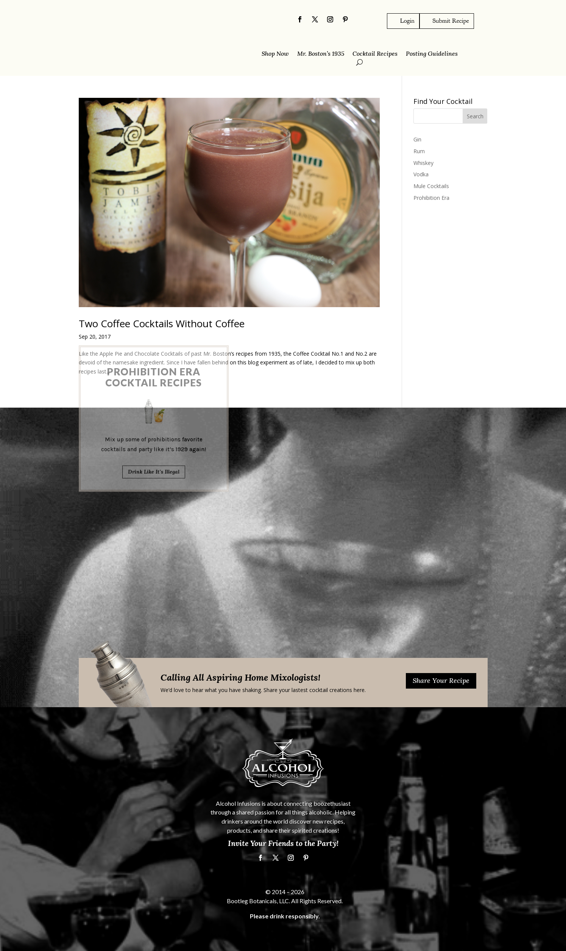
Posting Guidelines (432, 54)
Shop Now (275, 54)
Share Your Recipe (441, 680)
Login (407, 21)
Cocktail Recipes (375, 54)
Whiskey (423, 162)
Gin (417, 139)
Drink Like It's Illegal (153, 400)
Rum (419, 150)
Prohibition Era (431, 197)
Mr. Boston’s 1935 (320, 54)
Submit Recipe (451, 21)
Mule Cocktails (431, 186)
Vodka (421, 174)
